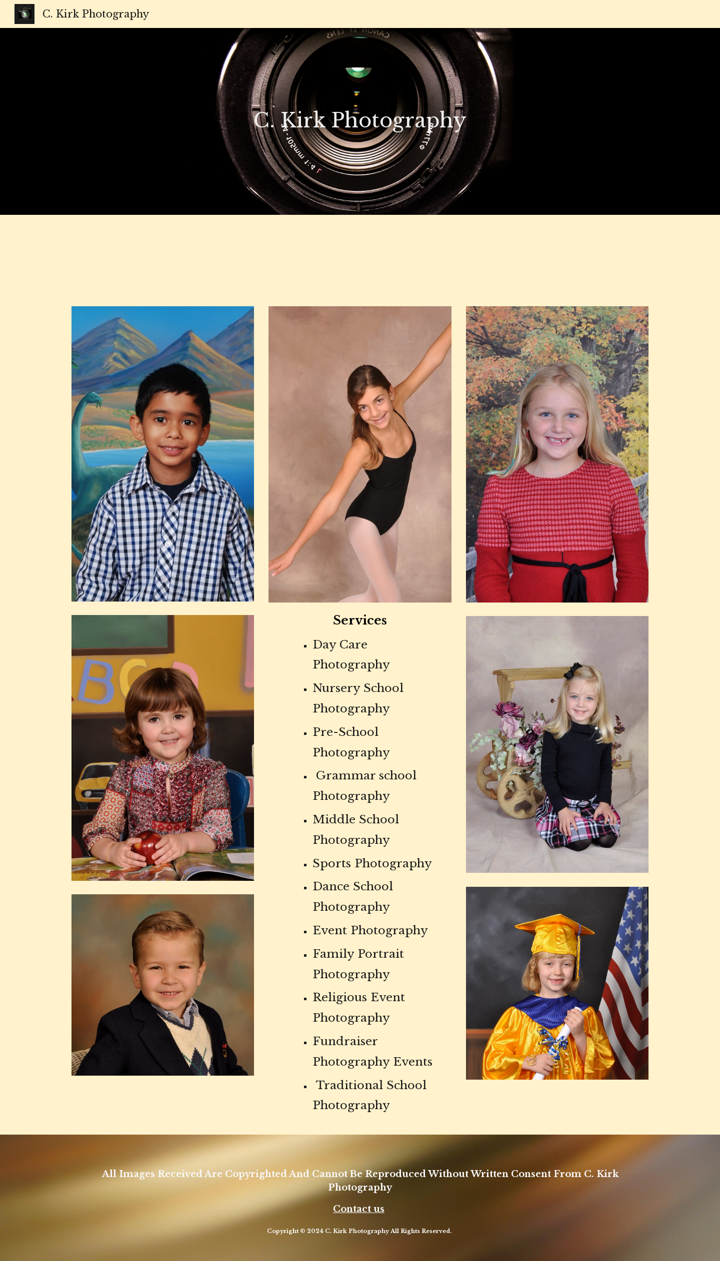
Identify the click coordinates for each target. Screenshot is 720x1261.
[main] (360, 114)
